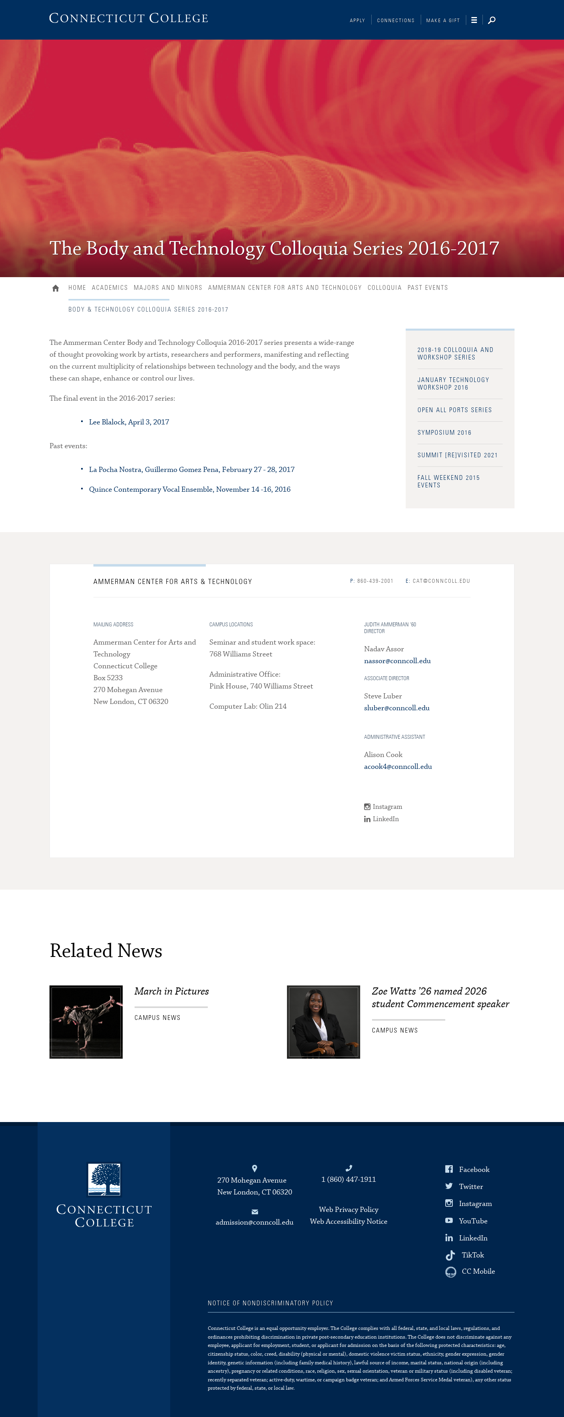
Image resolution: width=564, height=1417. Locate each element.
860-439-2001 (372, 581)
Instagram (388, 807)
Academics (110, 288)
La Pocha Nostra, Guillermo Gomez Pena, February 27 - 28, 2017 (191, 470)
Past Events (428, 288)
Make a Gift (443, 20)
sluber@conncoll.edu (397, 708)
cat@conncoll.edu (438, 581)
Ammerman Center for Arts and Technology (285, 288)
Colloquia (385, 288)
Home (57, 289)
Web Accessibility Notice (348, 1222)
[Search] (498, 21)
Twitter (471, 1187)
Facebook (474, 1170)
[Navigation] (477, 20)
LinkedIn (386, 819)
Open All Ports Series (455, 410)
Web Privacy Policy (348, 1210)
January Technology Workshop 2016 (454, 384)
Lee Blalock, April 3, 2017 (129, 422)
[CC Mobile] (470, 1272)
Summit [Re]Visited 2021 (458, 455)
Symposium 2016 (445, 433)
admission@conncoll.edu (255, 1222)
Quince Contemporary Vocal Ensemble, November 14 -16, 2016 (190, 490)
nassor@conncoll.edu (397, 661)
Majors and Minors (168, 288)
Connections (396, 20)
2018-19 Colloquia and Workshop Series (456, 354)
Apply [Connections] (358, 20)
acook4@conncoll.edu (398, 767)
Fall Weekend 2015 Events (449, 482)
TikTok (473, 1255)
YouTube (473, 1221)
